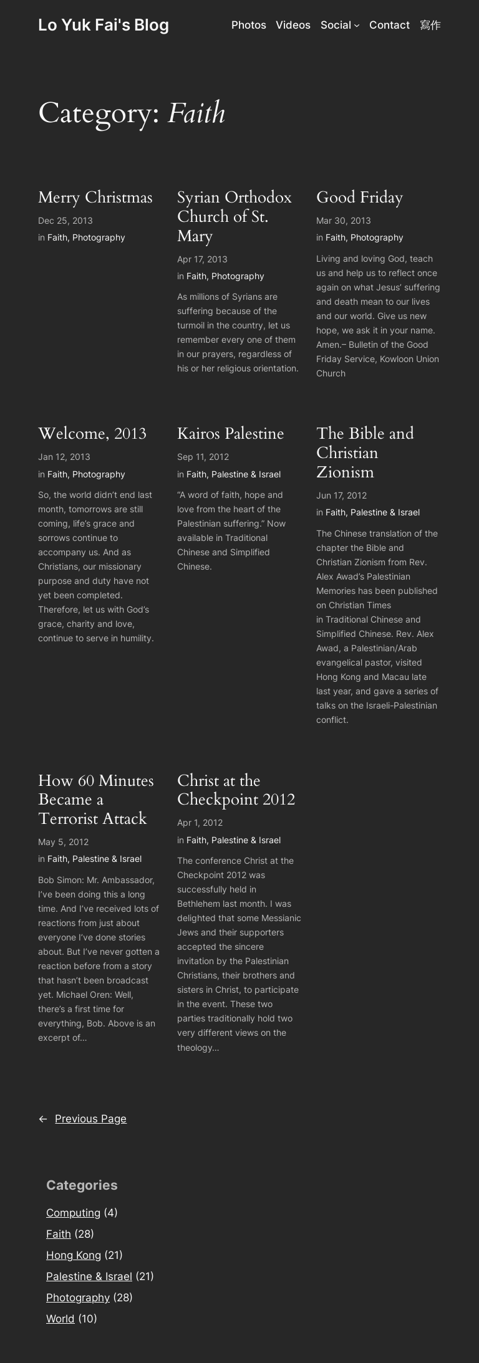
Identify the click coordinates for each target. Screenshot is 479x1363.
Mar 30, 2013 (343, 220)
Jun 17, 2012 (341, 495)
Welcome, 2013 (92, 434)
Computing (73, 1213)
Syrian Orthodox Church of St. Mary (234, 217)
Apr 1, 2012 (200, 822)
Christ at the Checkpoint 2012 (236, 791)
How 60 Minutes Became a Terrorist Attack (96, 800)
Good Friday (360, 198)
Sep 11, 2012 (203, 456)
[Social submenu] (357, 25)
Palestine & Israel (246, 474)
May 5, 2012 (63, 841)
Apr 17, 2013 (202, 259)
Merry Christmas (95, 198)
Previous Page (82, 1119)
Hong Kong (73, 1255)
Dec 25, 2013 (65, 220)
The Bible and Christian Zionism (365, 453)
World (60, 1319)
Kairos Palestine (230, 434)
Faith (57, 237)
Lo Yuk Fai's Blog (103, 24)
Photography (98, 237)
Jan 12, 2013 (64, 456)
